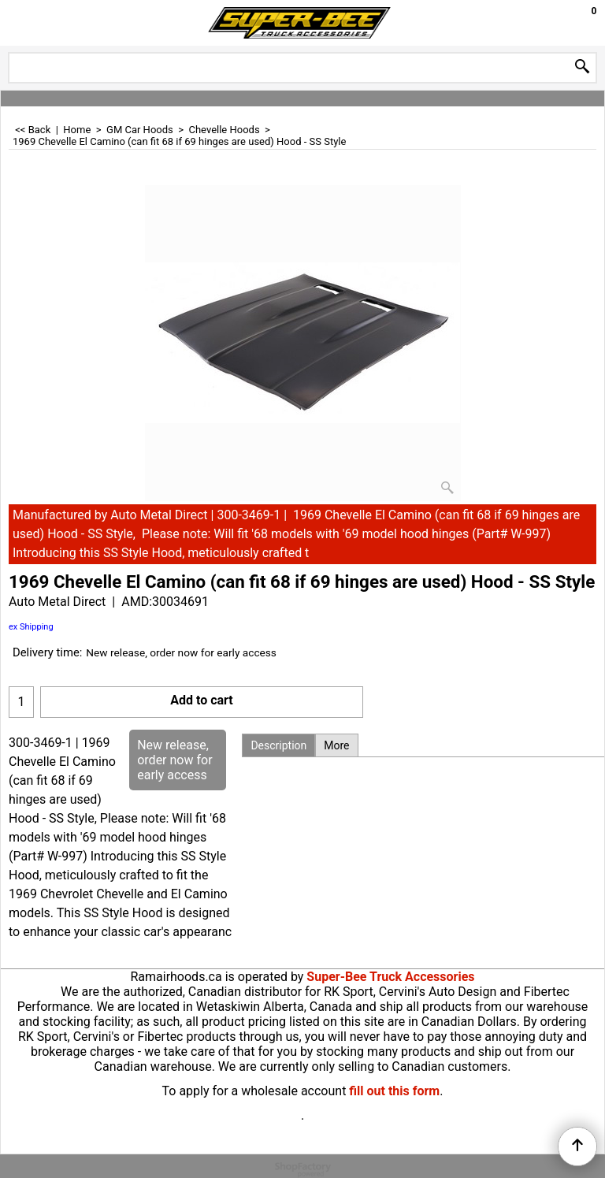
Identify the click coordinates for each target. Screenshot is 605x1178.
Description (278, 745)
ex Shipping (31, 627)
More (336, 745)
